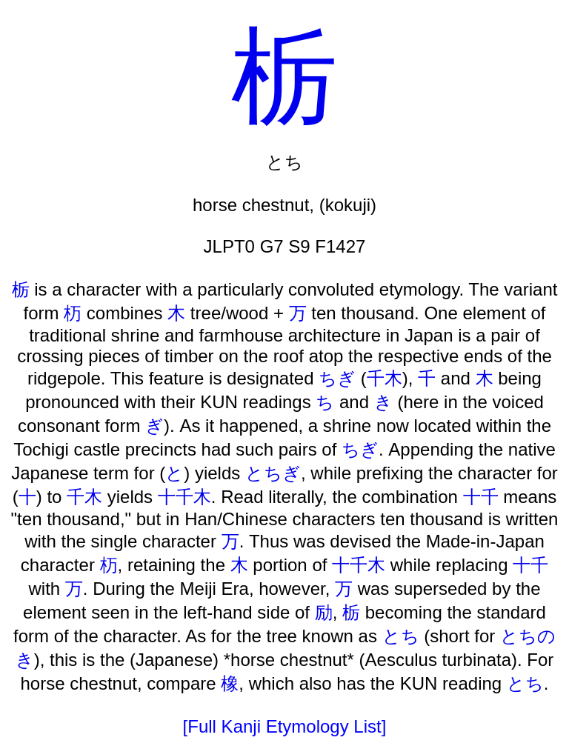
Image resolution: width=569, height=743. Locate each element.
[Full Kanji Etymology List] (285, 726)
